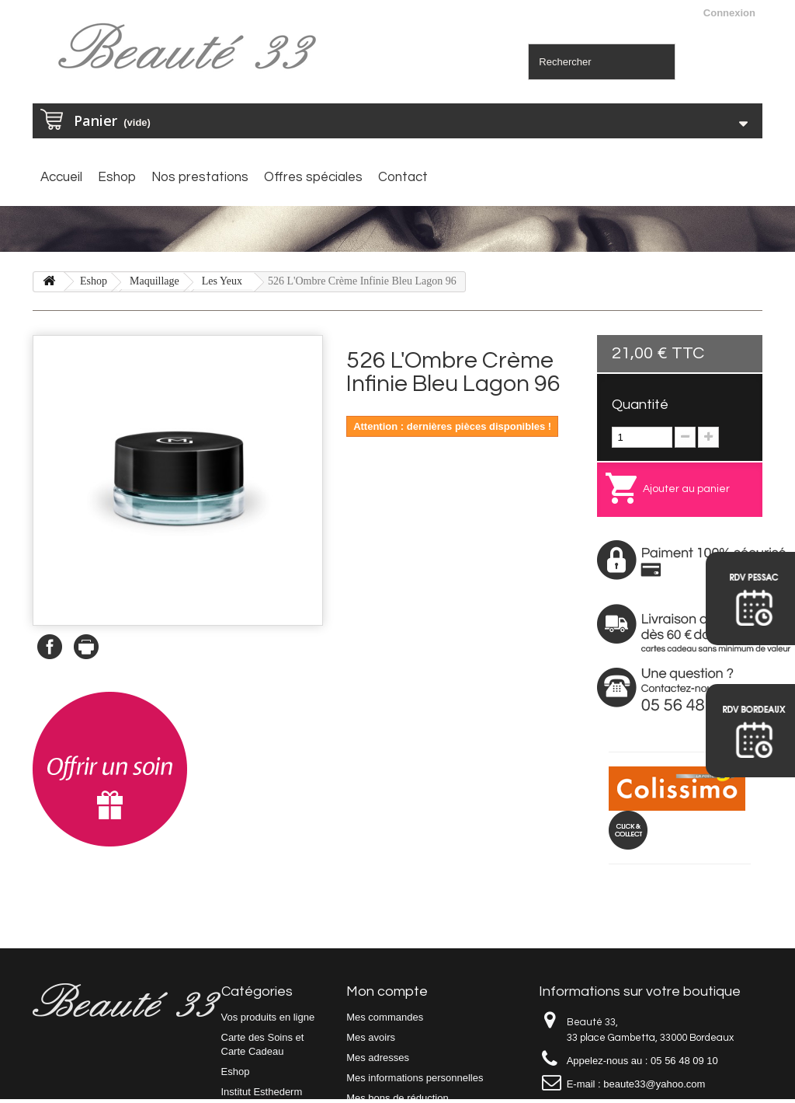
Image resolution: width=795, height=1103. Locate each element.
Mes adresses (377, 1057)
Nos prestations (199, 177)
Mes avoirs (370, 1037)
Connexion (729, 13)
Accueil (61, 177)
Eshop (117, 177)
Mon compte (387, 991)
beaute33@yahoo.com (654, 1084)
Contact (403, 177)
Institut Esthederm (262, 1092)
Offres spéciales (313, 177)
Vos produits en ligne (268, 1017)
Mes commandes (384, 1017)
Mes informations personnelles (414, 1078)
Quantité (640, 404)
